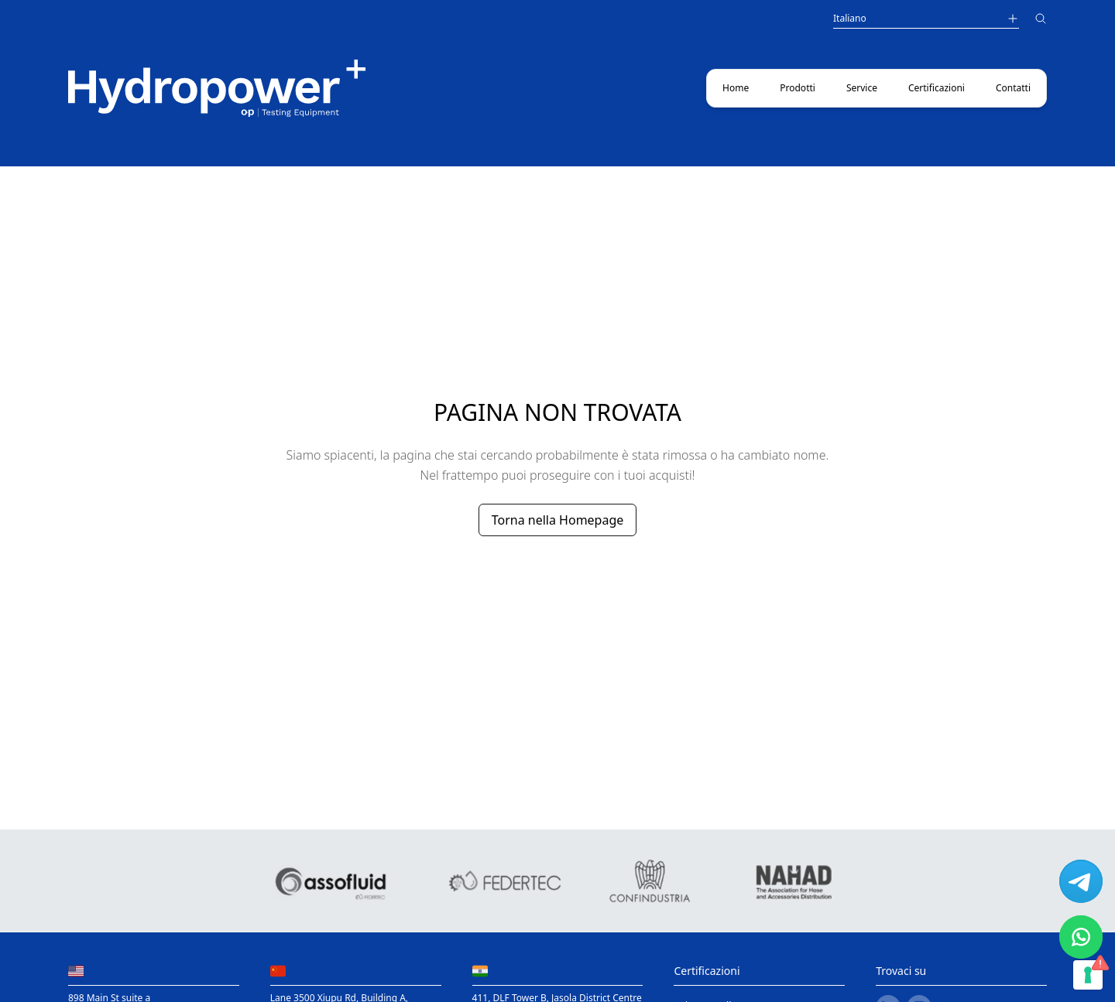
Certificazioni (936, 87)
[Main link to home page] (216, 88)
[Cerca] (1040, 20)
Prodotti (797, 87)
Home (735, 87)
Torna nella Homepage (558, 519)
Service (861, 87)
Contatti (1013, 87)
